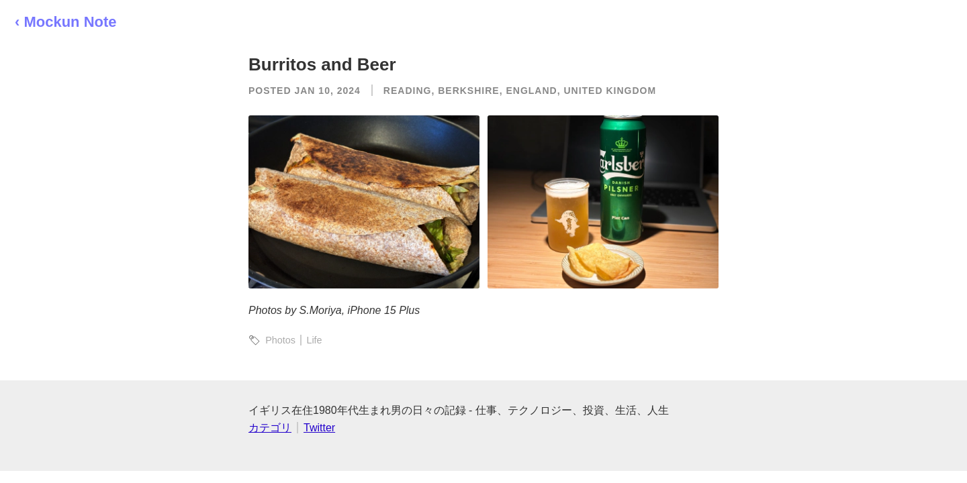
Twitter (319, 427)
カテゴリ (269, 427)
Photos (280, 340)
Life (314, 340)
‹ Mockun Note (66, 21)
